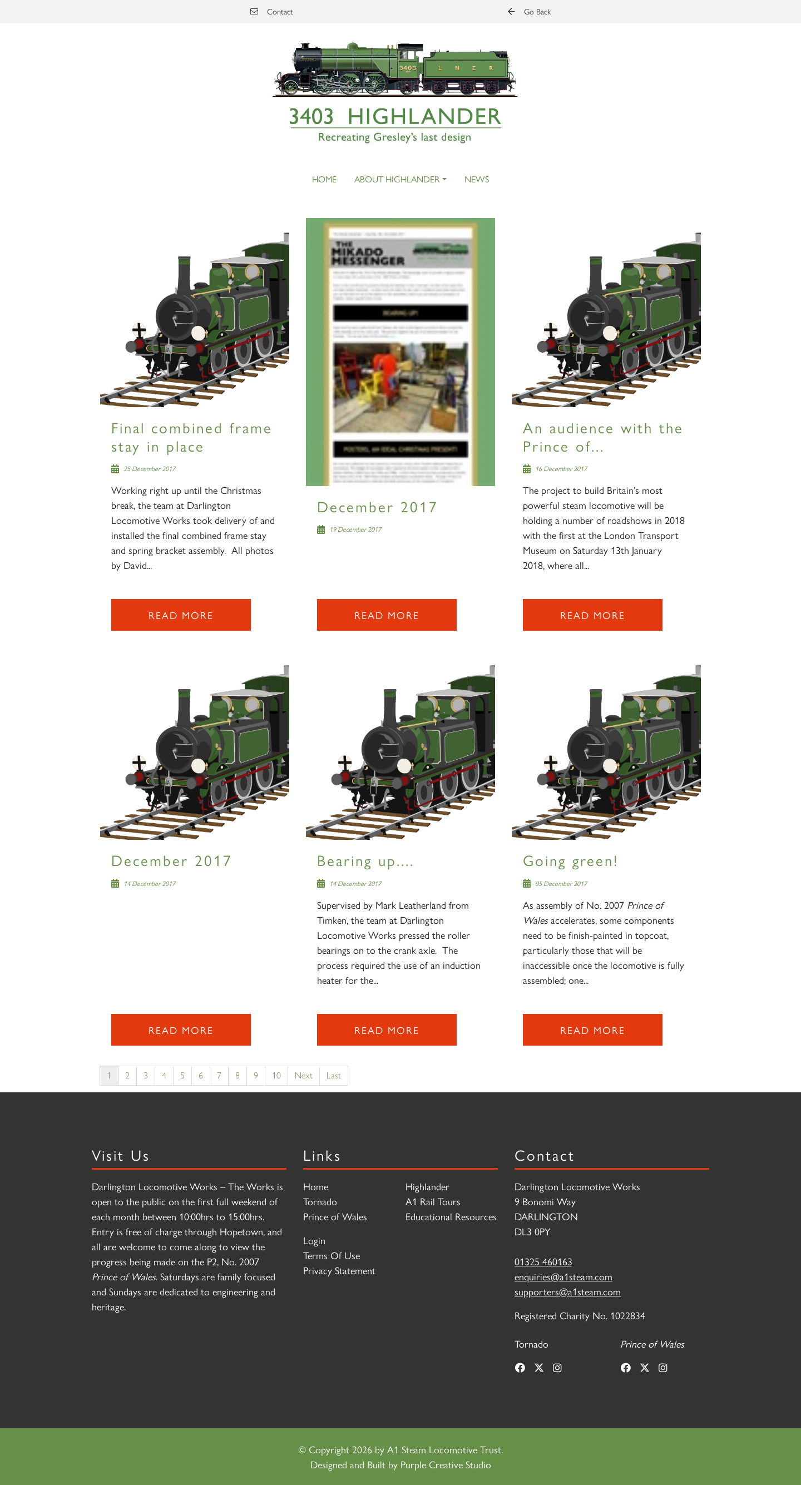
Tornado (320, 1201)
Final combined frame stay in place (192, 436)
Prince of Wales (335, 1216)
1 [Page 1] (109, 1075)
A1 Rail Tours (433, 1201)
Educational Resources (451, 1216)
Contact (271, 11)
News (476, 178)
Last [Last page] (334, 1075)
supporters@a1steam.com (568, 1291)
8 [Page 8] (237, 1075)
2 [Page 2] (127, 1075)
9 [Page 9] (256, 1075)
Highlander (427, 1186)
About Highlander (396, 178)
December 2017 (377, 506)
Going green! (571, 859)
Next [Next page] (304, 1075)
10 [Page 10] (276, 1075)
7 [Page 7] (219, 1075)
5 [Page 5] (182, 1075)
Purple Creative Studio (445, 1464)
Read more (181, 615)
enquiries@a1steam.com (563, 1276)
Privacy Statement (339, 1270)
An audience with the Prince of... (603, 436)
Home (324, 178)
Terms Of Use (331, 1255)
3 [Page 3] (146, 1075)
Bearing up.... (365, 859)
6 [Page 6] (201, 1075)
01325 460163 (543, 1261)
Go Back (529, 11)
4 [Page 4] (164, 1075)
